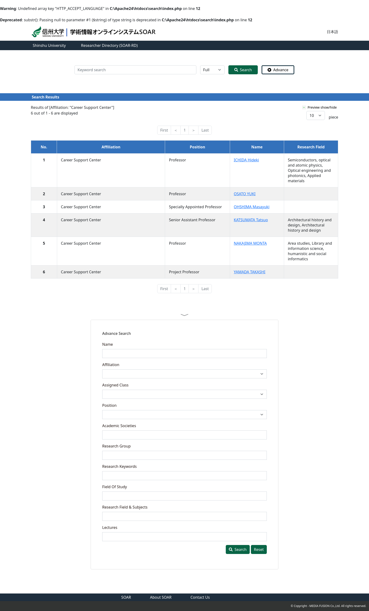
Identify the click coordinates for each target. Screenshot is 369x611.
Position (109, 405)
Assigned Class (115, 385)
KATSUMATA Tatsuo (251, 219)
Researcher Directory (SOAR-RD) (109, 45)
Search (243, 69)
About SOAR (161, 597)
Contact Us (200, 597)
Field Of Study (114, 486)
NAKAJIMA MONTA (250, 243)
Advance (278, 69)
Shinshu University (49, 45)
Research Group (116, 446)
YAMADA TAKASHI (249, 272)
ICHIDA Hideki (246, 160)
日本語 (332, 31)
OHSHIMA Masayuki (251, 206)
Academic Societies (119, 425)
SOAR (126, 597)
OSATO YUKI (245, 193)
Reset (259, 549)
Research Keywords (119, 466)
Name (107, 344)
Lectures (109, 527)
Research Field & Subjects (125, 507)
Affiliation (110, 364)
